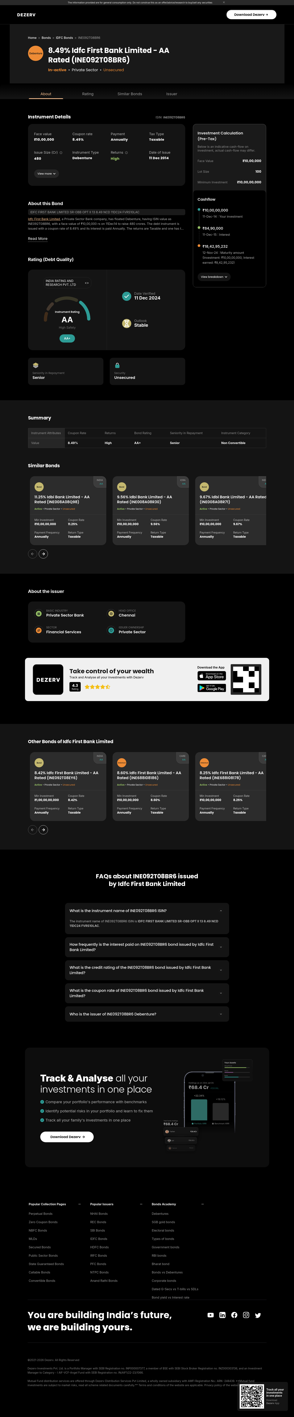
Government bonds (166, 1246)
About (45, 94)
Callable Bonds (39, 1271)
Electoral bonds (163, 1230)
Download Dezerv (251, 14)
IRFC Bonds (98, 1255)
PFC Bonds (98, 1263)
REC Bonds (98, 1221)
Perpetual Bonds (41, 1213)
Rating (87, 94)
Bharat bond (160, 1263)
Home (32, 38)
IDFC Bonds (64, 38)
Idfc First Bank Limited (44, 219)
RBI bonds (159, 1255)
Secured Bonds (40, 1246)
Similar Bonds (130, 94)
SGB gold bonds (163, 1221)
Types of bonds (163, 1238)
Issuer (171, 94)
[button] (55, 1203)
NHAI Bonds (99, 1213)
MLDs (33, 1238)
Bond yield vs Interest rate (170, 1297)
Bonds (46, 38)
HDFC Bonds (99, 1246)
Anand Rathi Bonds (104, 1280)
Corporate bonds (164, 1280)
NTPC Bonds (99, 1271)
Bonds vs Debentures (167, 1271)
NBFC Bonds (38, 1230)
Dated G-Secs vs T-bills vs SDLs (175, 1288)
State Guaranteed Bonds (46, 1263)
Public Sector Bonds (43, 1255)
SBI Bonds (97, 1230)
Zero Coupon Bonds (43, 1221)
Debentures (160, 1213)
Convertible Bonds (42, 1280)
